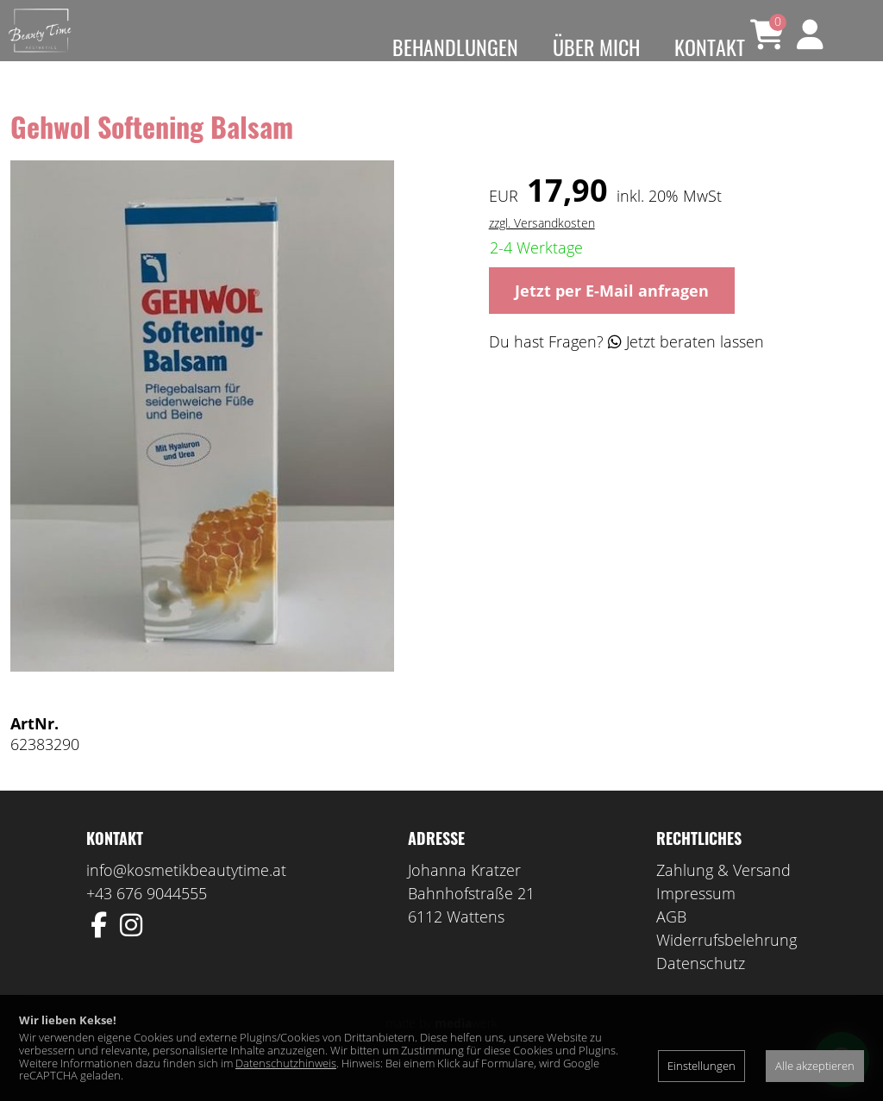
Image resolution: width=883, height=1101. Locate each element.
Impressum (696, 919)
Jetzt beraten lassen (686, 366)
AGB (671, 942)
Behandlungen (455, 46)
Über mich (596, 46)
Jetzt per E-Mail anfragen (612, 315)
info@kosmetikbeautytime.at (186, 895)
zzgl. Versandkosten (542, 248)
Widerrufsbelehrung (726, 965)
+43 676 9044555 (146, 919)
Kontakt (709, 46)
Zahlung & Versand (723, 895)
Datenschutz (700, 989)
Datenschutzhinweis (285, 1063)
